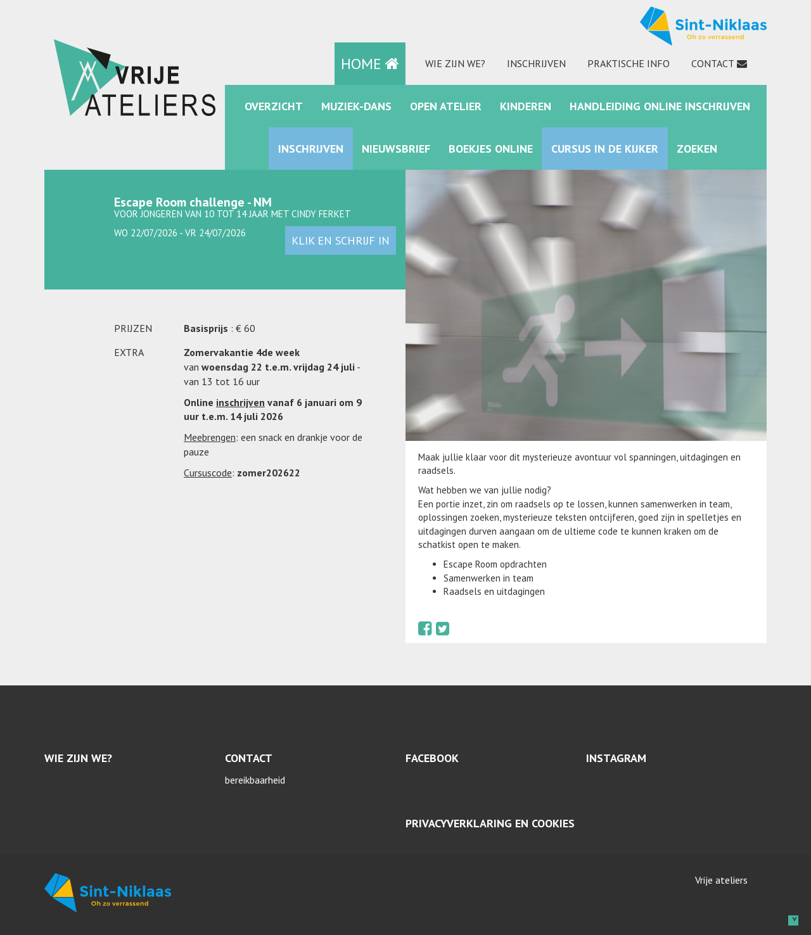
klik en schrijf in (340, 240)
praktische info (628, 63)
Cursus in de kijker (604, 148)
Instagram (616, 758)
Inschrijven (536, 63)
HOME (370, 63)
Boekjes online (491, 148)
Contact (712, 63)
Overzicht (274, 106)
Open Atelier (446, 106)
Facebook (432, 758)
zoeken (697, 148)
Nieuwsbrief (396, 148)
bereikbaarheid (255, 779)
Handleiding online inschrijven (660, 106)
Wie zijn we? (455, 63)
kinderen (525, 106)
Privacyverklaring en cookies (490, 823)
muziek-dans (356, 106)
